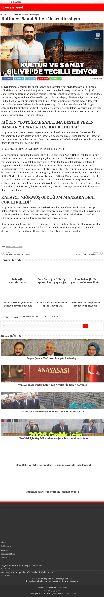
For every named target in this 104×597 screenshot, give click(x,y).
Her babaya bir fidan (63, 579)
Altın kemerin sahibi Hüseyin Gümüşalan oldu (18, 254)
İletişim (4, 558)
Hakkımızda (6, 546)
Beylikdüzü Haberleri (35, 581)
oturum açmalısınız (50, 316)
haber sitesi (62, 588)
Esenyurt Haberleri (69, 581)
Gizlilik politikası (8, 554)
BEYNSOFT (41, 588)
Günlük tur (51, 588)
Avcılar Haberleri (53, 581)
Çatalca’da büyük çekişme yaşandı (85, 254)
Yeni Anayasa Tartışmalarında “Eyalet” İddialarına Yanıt (28, 572)
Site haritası (37, 579)
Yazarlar (4, 550)
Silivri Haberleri (22, 15)
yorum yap (35, 15)
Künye (3, 542)
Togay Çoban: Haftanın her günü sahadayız (21, 566)
